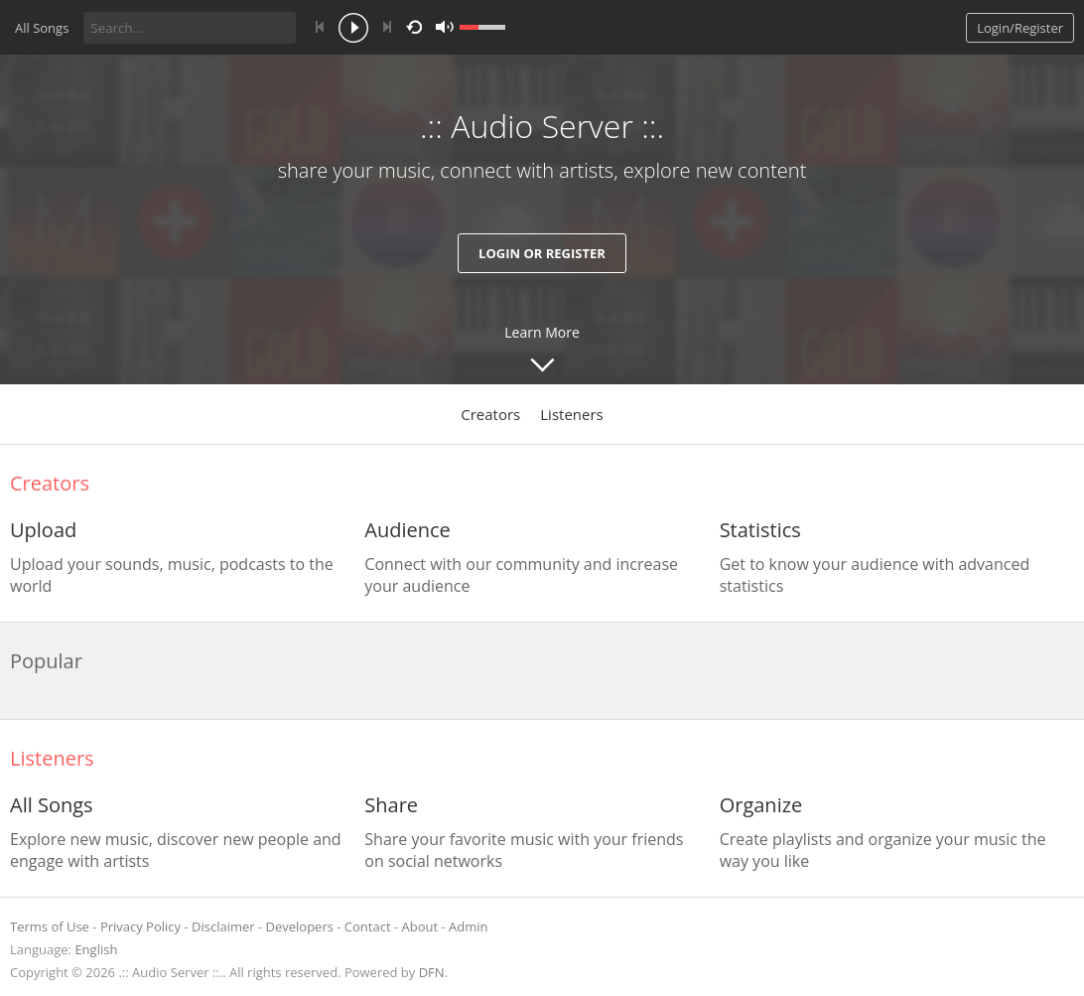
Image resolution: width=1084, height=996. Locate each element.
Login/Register (1020, 28)
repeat (417, 26)
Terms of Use (49, 926)
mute (445, 27)
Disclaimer (223, 926)
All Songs (41, 28)
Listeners (571, 414)
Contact (367, 926)
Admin (468, 926)
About (420, 926)
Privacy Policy (140, 926)
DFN (432, 972)
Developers (300, 926)
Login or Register (542, 253)
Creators (490, 414)
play (353, 30)
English (95, 949)
